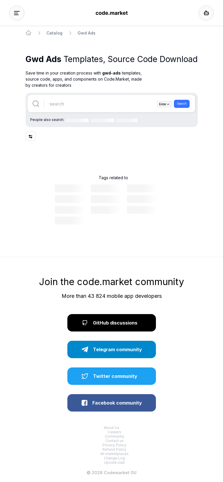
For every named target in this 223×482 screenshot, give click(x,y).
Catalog (54, 32)
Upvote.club (114, 462)
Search (182, 103)
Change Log (114, 458)
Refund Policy (114, 449)
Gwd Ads (87, 32)
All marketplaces (114, 454)
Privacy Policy (114, 445)
